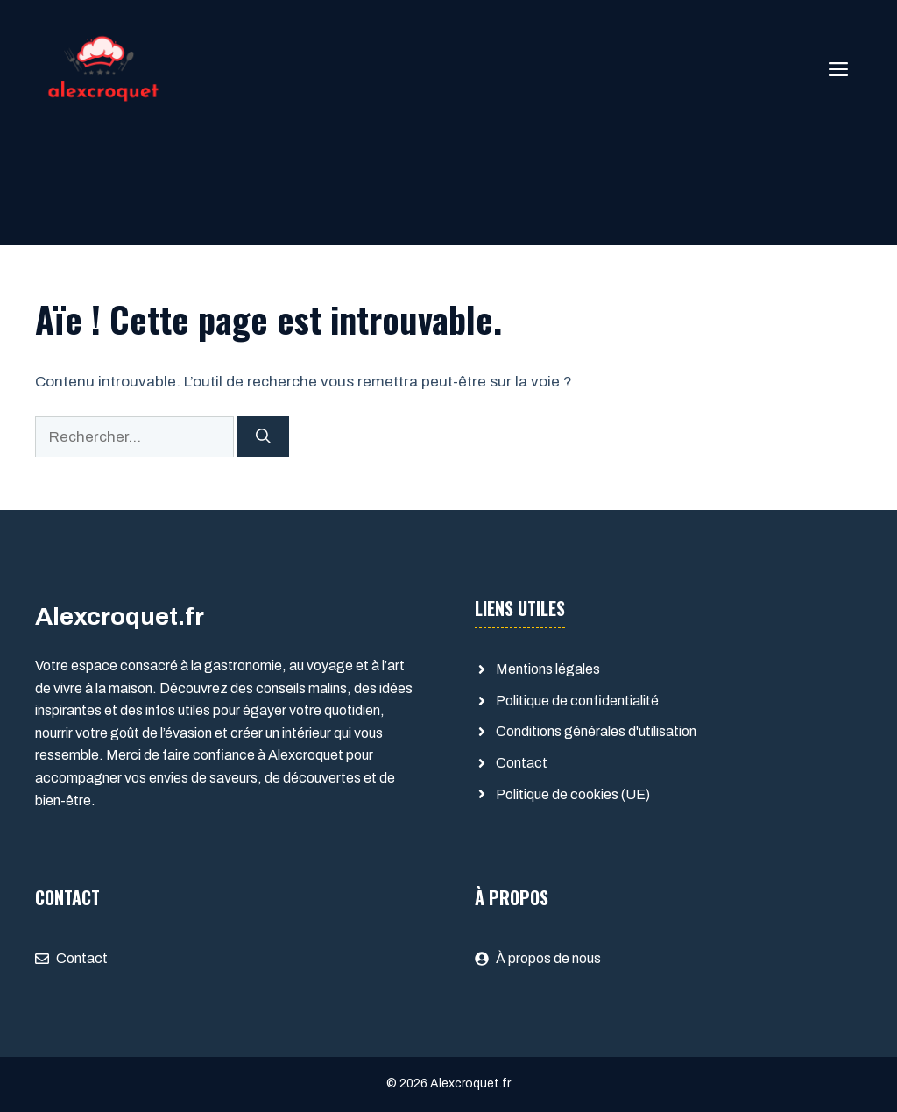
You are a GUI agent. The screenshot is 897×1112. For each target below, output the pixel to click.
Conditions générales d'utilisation (596, 731)
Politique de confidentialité (577, 700)
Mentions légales (548, 669)
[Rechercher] (263, 437)
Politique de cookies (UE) (573, 794)
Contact (521, 762)
